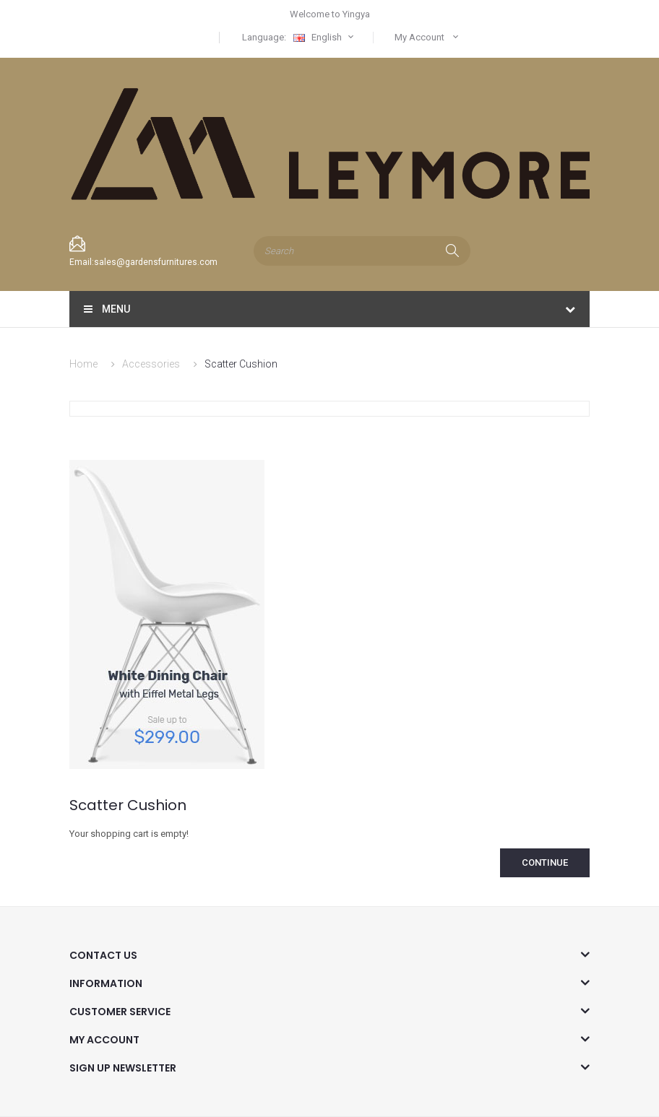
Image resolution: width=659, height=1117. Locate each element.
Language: (264, 37)
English (325, 37)
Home (83, 364)
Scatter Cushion (240, 364)
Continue (545, 862)
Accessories (151, 364)
